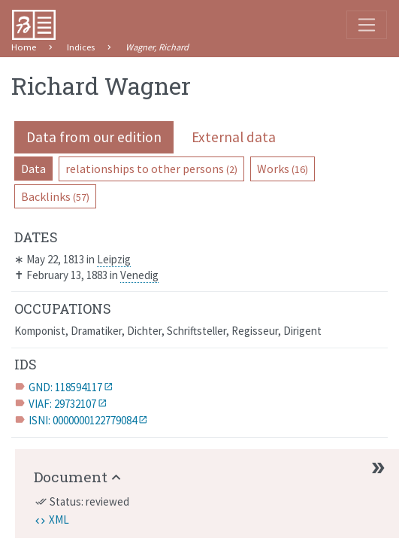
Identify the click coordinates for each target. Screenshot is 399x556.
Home (23, 47)
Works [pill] (282, 168)
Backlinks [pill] (55, 196)
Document (70, 476)
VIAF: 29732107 (62, 403)
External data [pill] (234, 137)
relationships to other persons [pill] (151, 168)
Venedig (139, 275)
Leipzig (114, 259)
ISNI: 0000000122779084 (83, 420)
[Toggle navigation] (366, 25)
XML (59, 519)
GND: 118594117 (65, 387)
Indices (81, 47)
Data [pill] (33, 168)
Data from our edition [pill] (94, 137)
